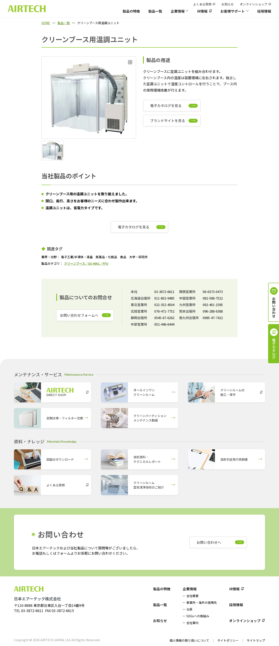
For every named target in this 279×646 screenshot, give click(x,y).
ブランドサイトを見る (167, 120)
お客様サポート (232, 11)
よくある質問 (202, 4)
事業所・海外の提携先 (201, 602)
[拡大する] (130, 62)
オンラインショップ (253, 4)
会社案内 (192, 623)
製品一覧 (155, 11)
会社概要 (192, 596)
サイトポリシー (228, 640)
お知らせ (227, 4)
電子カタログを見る (166, 105)
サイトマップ (256, 640)
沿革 (189, 609)
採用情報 (264, 11)
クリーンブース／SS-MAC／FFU (86, 263)
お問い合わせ (273, 307)
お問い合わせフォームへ (79, 315)
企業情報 (178, 11)
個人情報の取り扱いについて (189, 640)
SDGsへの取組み (197, 616)
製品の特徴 (131, 11)
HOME (45, 23)
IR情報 (202, 11)
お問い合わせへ (209, 542)
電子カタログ (273, 348)
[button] (52, 150)
